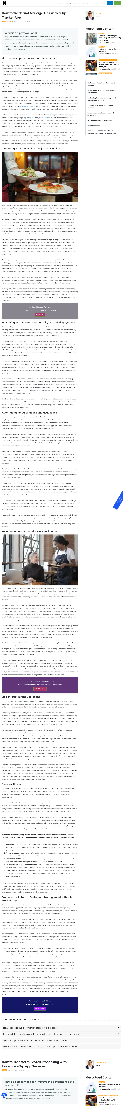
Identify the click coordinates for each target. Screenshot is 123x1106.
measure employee (28, 106)
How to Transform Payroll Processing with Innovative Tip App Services (109, 38)
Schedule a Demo (40, 689)
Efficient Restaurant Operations (99, 120)
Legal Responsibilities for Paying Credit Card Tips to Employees (108, 64)
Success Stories (93, 126)
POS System (46, 118)
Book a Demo (40, 314)
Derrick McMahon (101, 14)
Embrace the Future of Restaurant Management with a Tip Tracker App (101, 132)
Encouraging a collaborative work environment (100, 114)
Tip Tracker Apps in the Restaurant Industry (101, 84)
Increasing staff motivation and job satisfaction (101, 91)
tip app (31, 118)
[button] (4, 1095)
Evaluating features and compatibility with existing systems (102, 99)
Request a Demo (40, 1008)
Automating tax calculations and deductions (100, 106)
